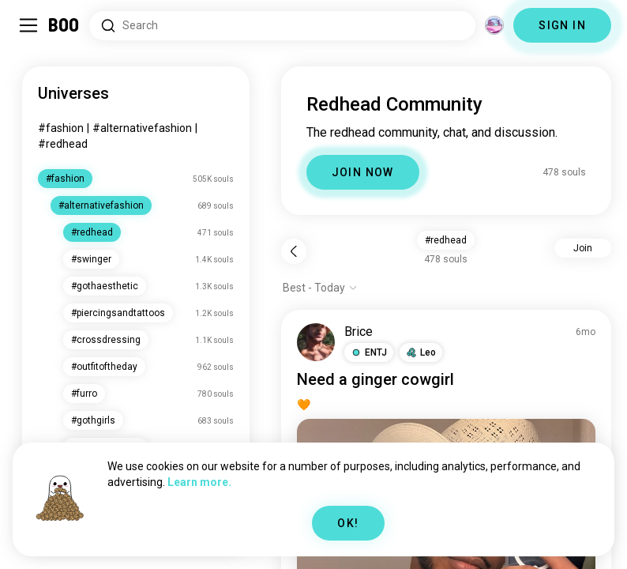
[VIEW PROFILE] (316, 342)
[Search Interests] (282, 25)
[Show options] (320, 287)
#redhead (63, 144)
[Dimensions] (494, 25)
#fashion (61, 128)
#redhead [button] (446, 240)
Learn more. (199, 482)
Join (582, 248)
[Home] (64, 25)
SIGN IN (562, 25)
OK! (348, 523)
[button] (368, 352)
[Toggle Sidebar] (28, 25)
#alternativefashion (142, 128)
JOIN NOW (363, 172)
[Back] (293, 251)
